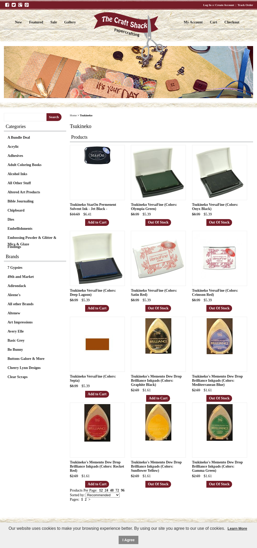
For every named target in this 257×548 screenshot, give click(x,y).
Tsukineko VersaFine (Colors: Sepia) (93, 378)
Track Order (245, 5)
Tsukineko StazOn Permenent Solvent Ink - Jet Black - (93, 207)
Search (54, 117)
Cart (213, 22)
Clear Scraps (18, 377)
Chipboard (16, 210)
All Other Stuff (19, 183)
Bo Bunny (15, 350)
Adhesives (15, 156)
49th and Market (21, 277)
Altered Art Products (24, 192)
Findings (14, 247)
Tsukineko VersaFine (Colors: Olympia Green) (154, 207)
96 (123, 490)
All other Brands (20, 304)
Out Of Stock (158, 222)
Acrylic (13, 147)
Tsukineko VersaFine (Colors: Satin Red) (154, 293)
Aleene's (14, 295)
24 (106, 490)
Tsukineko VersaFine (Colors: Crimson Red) (215, 293)
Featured (36, 22)
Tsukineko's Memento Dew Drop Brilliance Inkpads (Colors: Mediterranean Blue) (217, 380)
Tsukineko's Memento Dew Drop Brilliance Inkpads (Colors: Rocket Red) (97, 466)
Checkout (232, 22)
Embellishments (20, 229)
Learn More (237, 528)
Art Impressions (20, 322)
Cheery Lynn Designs (24, 368)
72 (117, 490)
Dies (11, 219)
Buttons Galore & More (26, 359)
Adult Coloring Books (25, 165)
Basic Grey (16, 340)
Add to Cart (97, 222)
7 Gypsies (15, 268)
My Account (193, 22)
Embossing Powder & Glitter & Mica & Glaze (32, 238)
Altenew (14, 313)
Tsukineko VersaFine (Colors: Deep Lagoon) (93, 293)
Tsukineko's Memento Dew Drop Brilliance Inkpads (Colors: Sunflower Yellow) (156, 466)
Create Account (224, 5)
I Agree (129, 540)
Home (73, 115)
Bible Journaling (20, 201)
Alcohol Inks (17, 174)
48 (112, 490)
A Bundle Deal (19, 137)
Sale (53, 22)
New (18, 22)
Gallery (70, 22)
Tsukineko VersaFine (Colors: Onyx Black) (215, 207)
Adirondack (17, 286)
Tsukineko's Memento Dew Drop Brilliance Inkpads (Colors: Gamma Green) (217, 466)
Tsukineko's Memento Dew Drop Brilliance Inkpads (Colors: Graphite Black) (156, 380)
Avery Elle (16, 331)
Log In (207, 5)
